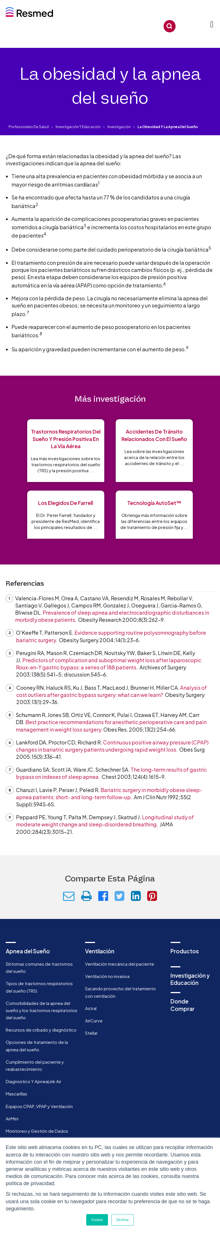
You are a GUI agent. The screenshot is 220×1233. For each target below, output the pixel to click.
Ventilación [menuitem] (99, 951)
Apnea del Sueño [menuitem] (28, 951)
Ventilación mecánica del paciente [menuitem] (119, 964)
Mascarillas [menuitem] (16, 1093)
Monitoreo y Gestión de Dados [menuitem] (37, 1131)
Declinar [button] (122, 1220)
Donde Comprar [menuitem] (182, 1005)
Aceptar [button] (97, 1220)
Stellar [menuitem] (91, 1033)
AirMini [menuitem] (12, 1118)
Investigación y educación (78, 127)
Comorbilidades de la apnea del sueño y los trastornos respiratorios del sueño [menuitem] (41, 1010)
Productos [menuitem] (184, 951)
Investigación (119, 127)
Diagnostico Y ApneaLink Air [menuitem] (33, 1081)
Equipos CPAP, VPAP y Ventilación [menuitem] (39, 1106)
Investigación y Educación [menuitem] (190, 979)
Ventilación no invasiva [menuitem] (107, 976)
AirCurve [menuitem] (94, 1020)
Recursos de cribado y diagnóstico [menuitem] (41, 1029)
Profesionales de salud (29, 127)
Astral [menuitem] (91, 1008)
